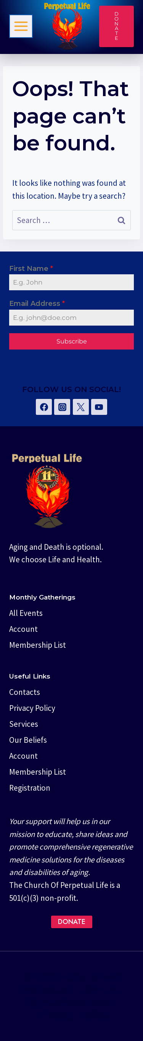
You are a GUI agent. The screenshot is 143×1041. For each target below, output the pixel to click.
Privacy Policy (32, 708)
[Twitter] (81, 407)
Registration (29, 788)
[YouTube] (99, 407)
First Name (31, 268)
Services (23, 724)
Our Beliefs (28, 740)
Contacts (24, 692)
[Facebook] (44, 407)
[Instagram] (62, 407)
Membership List (37, 645)
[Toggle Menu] (21, 26)
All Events (26, 613)
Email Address (37, 303)
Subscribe (71, 341)
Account (23, 629)
